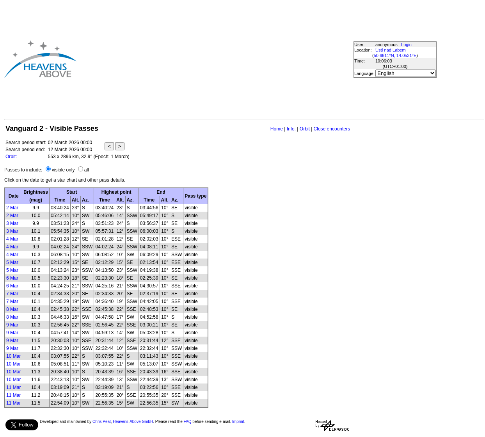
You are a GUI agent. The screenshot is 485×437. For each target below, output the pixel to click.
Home (276, 129)
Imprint (238, 421)
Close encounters (332, 129)
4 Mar (12, 239)
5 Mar (12, 262)
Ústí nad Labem (390, 50)
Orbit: (11, 156)
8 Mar (12, 309)
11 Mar (13, 387)
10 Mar (13, 356)
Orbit (305, 129)
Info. (291, 129)
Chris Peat (101, 421)
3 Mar (12, 223)
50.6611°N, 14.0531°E (395, 55)
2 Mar (12, 207)
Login (406, 44)
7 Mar (12, 293)
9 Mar (12, 325)
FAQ (188, 421)
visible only (63, 170)
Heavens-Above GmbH (133, 421)
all (86, 170)
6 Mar (12, 278)
